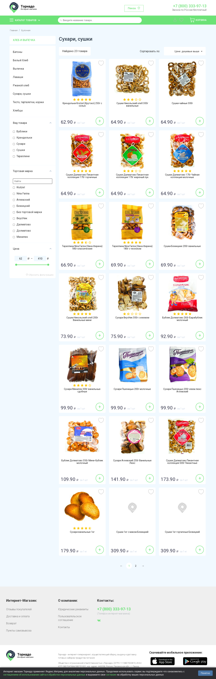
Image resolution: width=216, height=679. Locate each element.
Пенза (132, 8)
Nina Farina (23, 193)
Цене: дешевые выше (186, 51)
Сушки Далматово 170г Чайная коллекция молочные (182, 177)
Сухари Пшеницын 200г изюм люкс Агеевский (182, 391)
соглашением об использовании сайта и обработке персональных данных (44, 674)
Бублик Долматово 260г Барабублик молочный (182, 320)
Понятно (205, 673)
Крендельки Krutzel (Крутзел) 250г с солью (82, 105)
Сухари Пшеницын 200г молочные (132, 391)
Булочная (29, 30)
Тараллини (23, 156)
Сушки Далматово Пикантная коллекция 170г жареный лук (132, 177)
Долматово (24, 230)
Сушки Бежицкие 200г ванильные (182, 248)
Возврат (11, 623)
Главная (14, 30)
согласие (111, 674)
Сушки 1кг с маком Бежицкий (132, 532)
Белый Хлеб (20, 60)
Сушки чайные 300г (182, 103)
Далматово (24, 224)
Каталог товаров (25, 20)
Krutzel (21, 187)
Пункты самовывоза (18, 630)
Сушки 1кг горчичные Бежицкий (182, 532)
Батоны (17, 52)
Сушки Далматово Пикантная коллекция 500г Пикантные (182, 462)
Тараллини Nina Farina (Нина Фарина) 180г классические (82, 248)
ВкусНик (22, 218)
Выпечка (18, 68)
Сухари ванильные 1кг (82, 532)
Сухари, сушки (22, 93)
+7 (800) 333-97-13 (189, 6)
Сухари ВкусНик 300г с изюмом (132, 318)
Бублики (22, 131)
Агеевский (23, 199)
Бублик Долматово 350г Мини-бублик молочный (82, 462)
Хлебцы (18, 110)
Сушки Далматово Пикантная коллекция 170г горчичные (82, 177)
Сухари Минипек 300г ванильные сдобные (82, 391)
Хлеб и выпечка (24, 40)
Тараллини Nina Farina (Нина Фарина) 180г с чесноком (132, 248)
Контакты (64, 627)
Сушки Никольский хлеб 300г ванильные (132, 105)
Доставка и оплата (18, 616)
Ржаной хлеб (21, 85)
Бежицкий (23, 205)
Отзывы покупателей (19, 609)
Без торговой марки (29, 212)
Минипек (22, 236)
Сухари (21, 143)
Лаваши (18, 77)
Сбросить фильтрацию (40, 274)
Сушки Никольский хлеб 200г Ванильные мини (82, 320)
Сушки (21, 150)
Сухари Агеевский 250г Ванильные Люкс (132, 462)
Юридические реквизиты (73, 609)
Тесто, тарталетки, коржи (28, 102)
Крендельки (24, 137)
